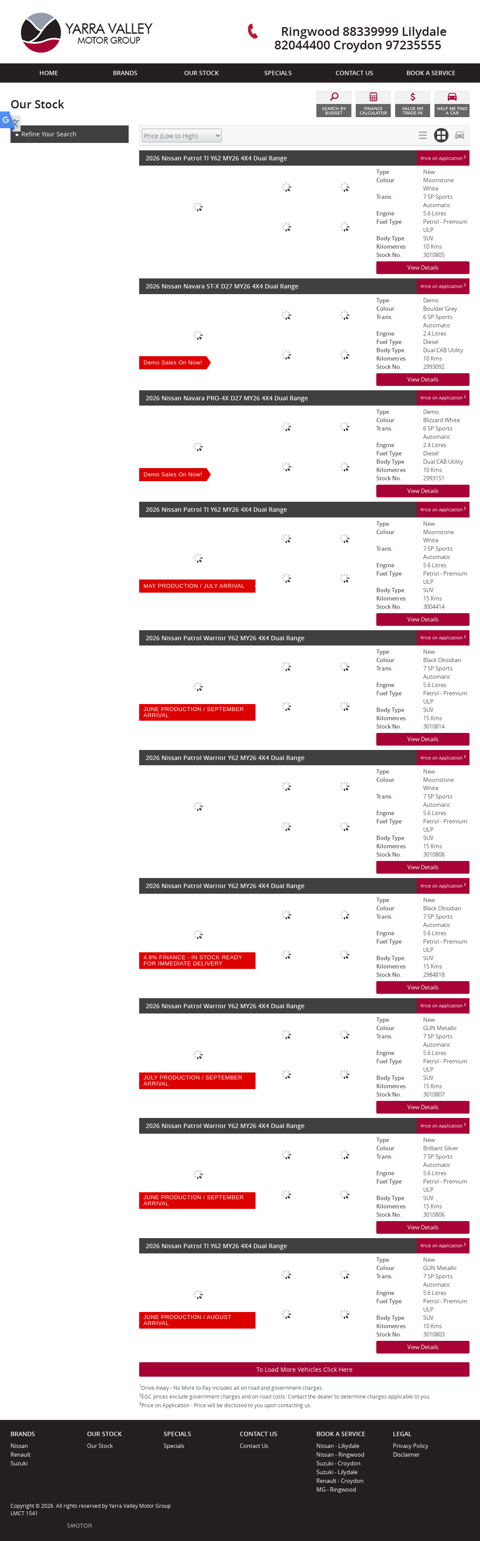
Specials (174, 1446)
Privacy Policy (410, 1446)
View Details (422, 267)
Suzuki (19, 1463)
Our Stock (100, 1446)
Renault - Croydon (340, 1481)
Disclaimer (406, 1454)
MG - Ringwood (336, 1489)
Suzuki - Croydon (338, 1463)
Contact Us (254, 1446)
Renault (21, 1454)
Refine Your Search (46, 134)
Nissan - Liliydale (337, 1446)
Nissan (19, 1446)
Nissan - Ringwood (340, 1454)
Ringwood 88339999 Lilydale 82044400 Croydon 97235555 (360, 38)
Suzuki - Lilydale (336, 1472)
